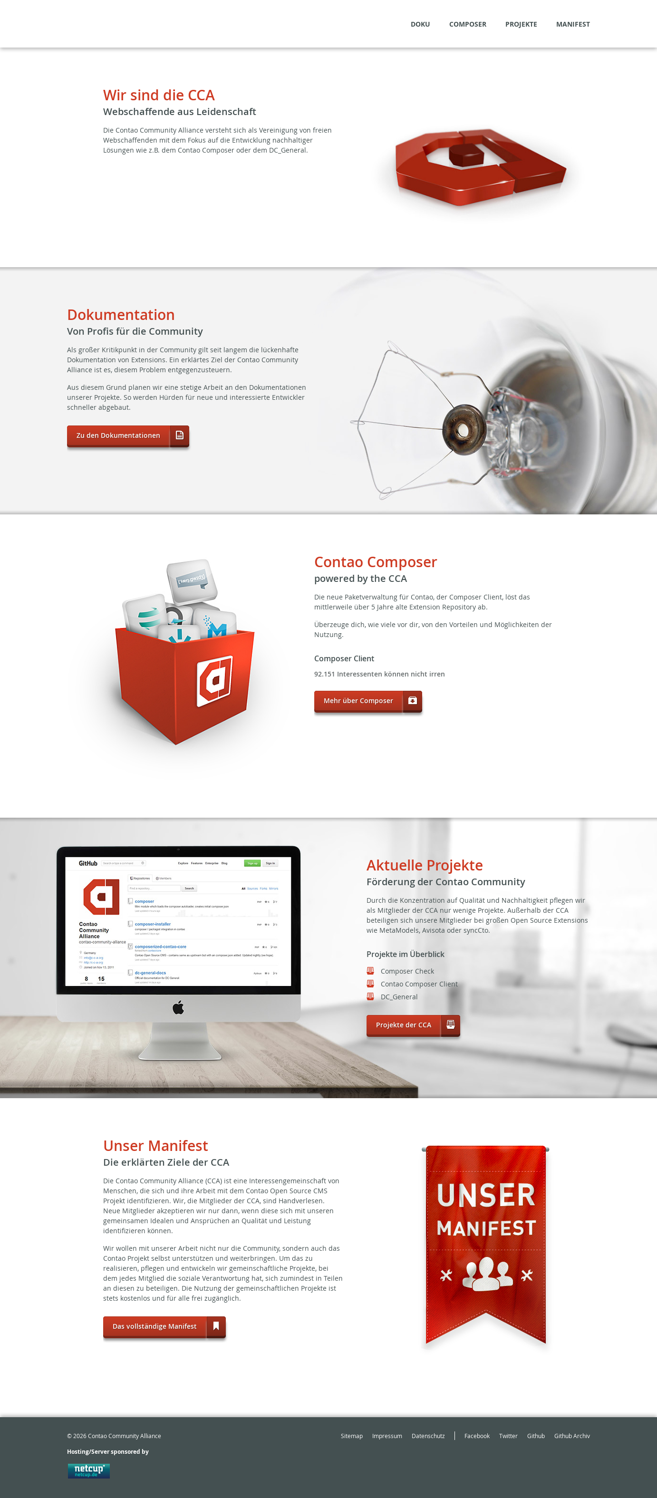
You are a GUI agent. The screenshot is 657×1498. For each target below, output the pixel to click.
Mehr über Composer (358, 700)
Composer (467, 24)
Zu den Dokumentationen (118, 435)
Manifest (573, 24)
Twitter (508, 1436)
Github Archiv (572, 1436)
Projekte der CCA (403, 1024)
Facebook (477, 1436)
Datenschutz (428, 1436)
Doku (420, 24)
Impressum (387, 1436)
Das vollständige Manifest (155, 1326)
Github (536, 1436)
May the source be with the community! (112, 23)
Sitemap (352, 1436)
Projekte (521, 24)
